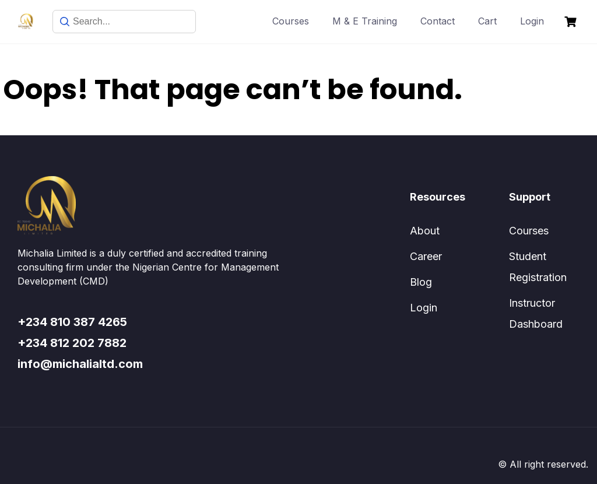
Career (426, 256)
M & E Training (364, 21)
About (425, 231)
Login (532, 21)
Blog (421, 282)
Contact (437, 21)
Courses (290, 21)
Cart (487, 21)
